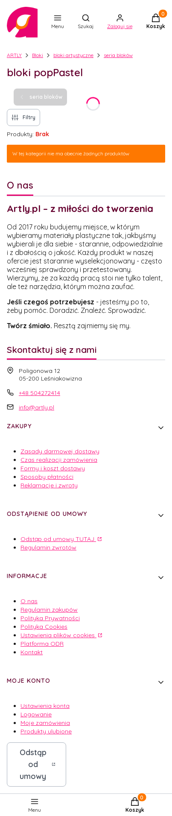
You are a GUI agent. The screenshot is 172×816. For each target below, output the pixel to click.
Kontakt (31, 652)
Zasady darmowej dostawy (59, 451)
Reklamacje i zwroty (49, 485)
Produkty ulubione (46, 731)
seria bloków (118, 55)
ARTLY (14, 55)
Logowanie (36, 714)
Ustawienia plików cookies (58, 635)
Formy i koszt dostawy (52, 468)
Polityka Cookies (43, 626)
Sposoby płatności (46, 477)
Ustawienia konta (45, 706)
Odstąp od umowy (33, 764)
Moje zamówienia (45, 723)
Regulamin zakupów (49, 609)
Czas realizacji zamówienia (58, 460)
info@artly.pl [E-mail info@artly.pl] (36, 407)
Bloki (37, 55)
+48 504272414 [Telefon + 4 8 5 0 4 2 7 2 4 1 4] (39, 393)
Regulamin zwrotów (48, 547)
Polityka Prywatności (50, 618)
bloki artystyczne (73, 55)
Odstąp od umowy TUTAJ (58, 539)
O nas (29, 601)
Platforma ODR (42, 643)
